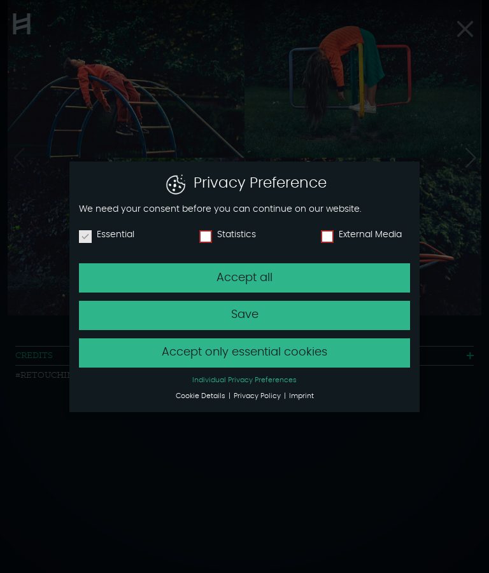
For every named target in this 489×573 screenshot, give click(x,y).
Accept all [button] (244, 278)
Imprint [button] (301, 396)
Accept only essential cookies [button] (244, 352)
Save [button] (245, 315)
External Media (361, 234)
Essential (106, 234)
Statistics (227, 234)
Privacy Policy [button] (258, 396)
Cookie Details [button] (201, 396)
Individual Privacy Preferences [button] (244, 380)
